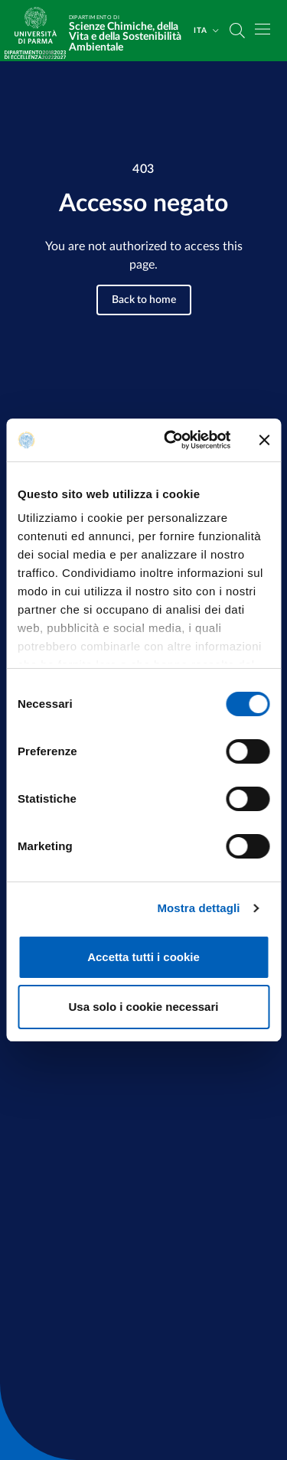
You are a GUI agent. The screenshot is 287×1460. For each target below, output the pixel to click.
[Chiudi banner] (264, 440)
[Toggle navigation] (262, 29)
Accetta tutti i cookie (143, 956)
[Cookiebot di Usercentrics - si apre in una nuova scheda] (171, 440)
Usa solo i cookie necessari (144, 1006)
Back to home (144, 300)
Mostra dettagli (198, 907)
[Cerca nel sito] (237, 30)
